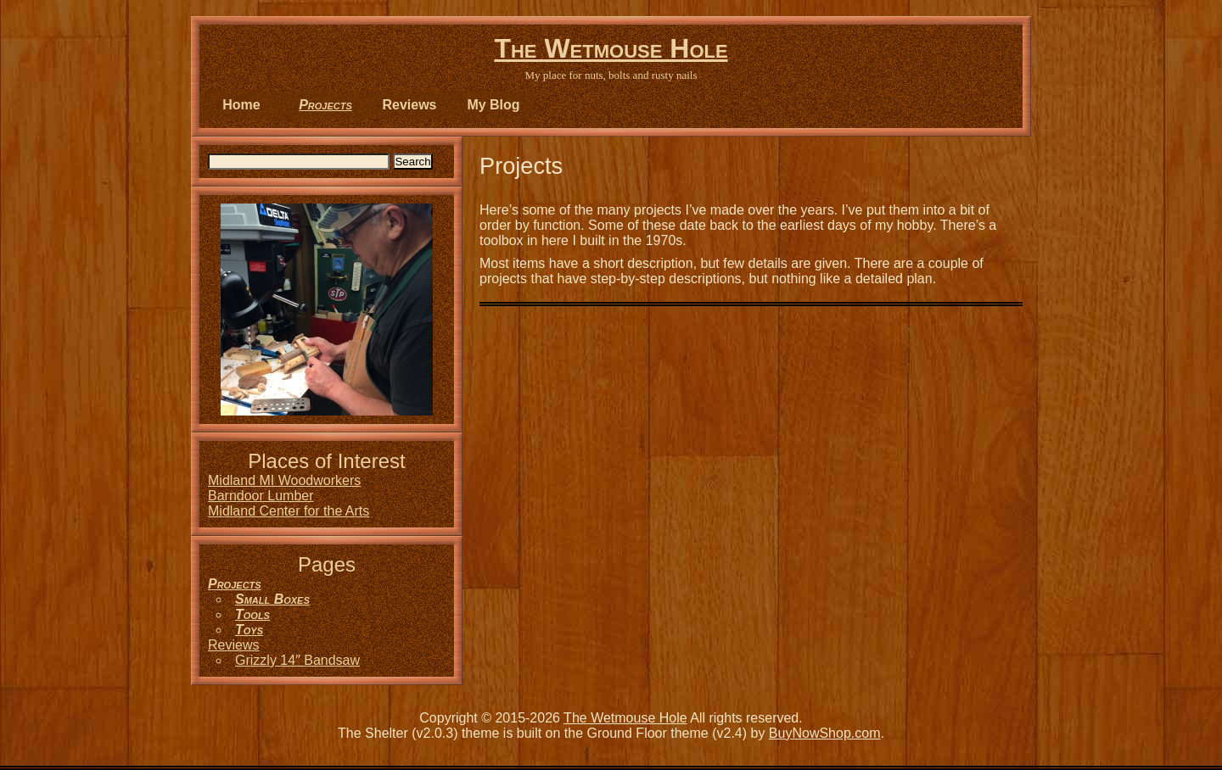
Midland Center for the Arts (288, 511)
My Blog (493, 105)
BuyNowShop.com (825, 733)
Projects (325, 105)
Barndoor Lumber (261, 495)
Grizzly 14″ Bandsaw (297, 660)
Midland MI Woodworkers (284, 480)
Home (241, 105)
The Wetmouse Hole (610, 48)
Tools (252, 614)
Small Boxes (272, 599)
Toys (249, 629)
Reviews (409, 105)
